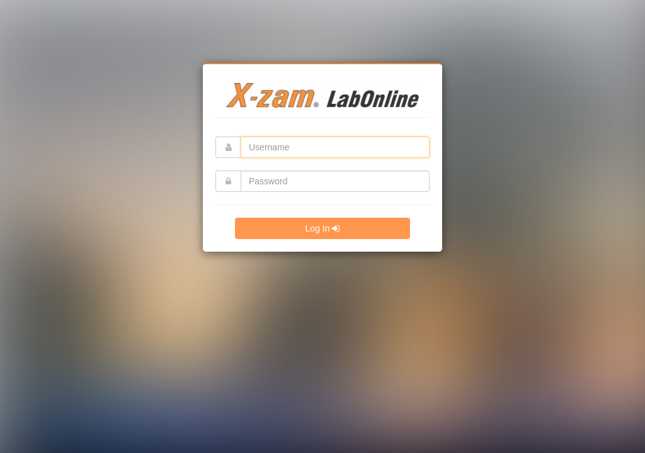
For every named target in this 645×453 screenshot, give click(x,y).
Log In (322, 228)
